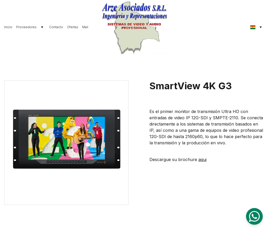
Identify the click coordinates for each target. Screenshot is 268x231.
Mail (85, 27)
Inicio (8, 27)
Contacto (56, 27)
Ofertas (72, 27)
